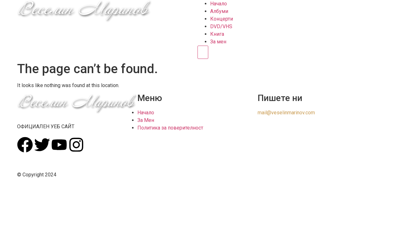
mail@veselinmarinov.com (286, 113)
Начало (218, 4)
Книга (217, 34)
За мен (218, 42)
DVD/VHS (221, 26)
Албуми (219, 11)
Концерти (221, 19)
